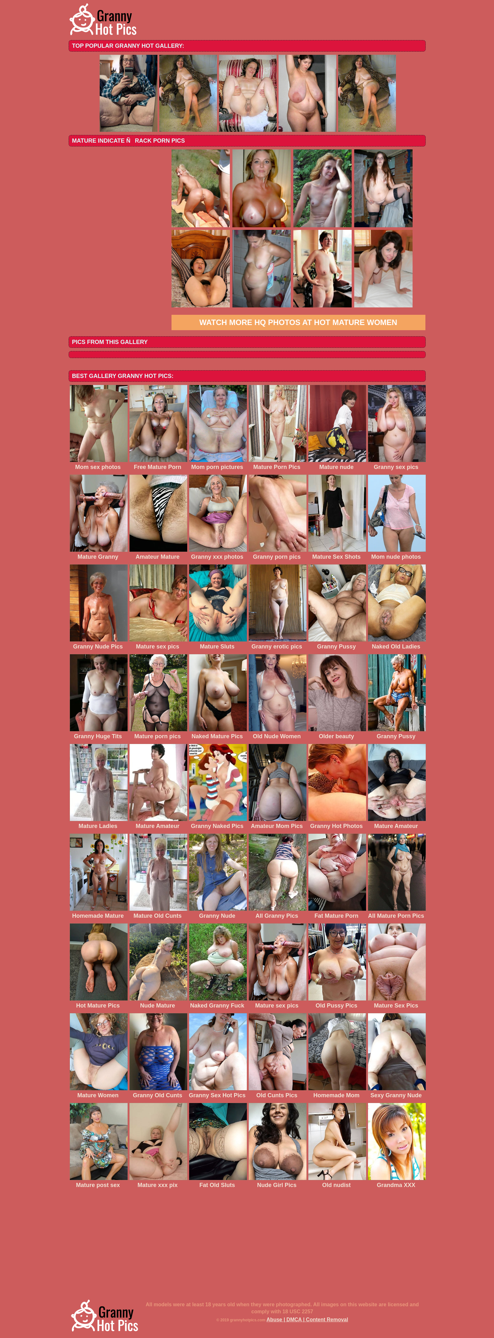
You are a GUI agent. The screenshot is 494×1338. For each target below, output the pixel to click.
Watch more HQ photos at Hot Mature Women (298, 322)
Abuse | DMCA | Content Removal (307, 1319)
